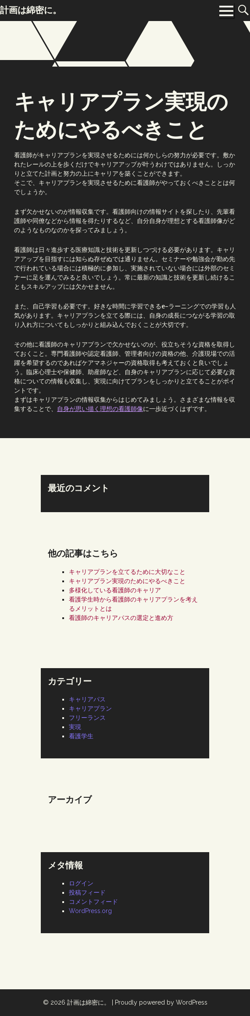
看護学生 (81, 736)
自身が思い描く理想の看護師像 (100, 409)
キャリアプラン (90, 708)
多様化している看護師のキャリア (115, 590)
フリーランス (87, 717)
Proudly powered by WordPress (161, 1002)
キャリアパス (87, 699)
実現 (75, 726)
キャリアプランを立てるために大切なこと (127, 571)
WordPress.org (90, 910)
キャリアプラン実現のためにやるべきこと (127, 580)
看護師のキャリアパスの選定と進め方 (121, 617)
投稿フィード (87, 892)
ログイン (81, 883)
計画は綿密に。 (88, 1002)
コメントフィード (93, 901)
